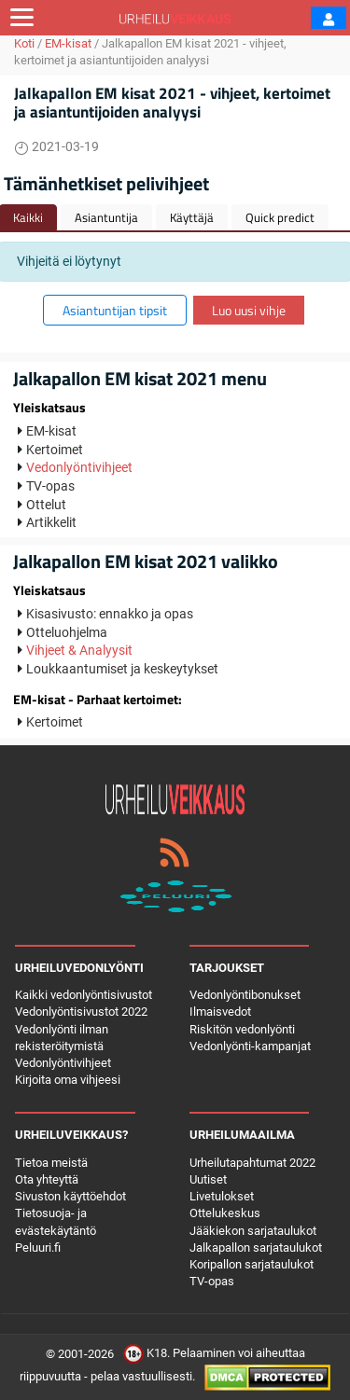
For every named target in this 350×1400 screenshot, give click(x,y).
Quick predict (280, 217)
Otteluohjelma (66, 632)
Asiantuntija (106, 217)
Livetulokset (221, 1196)
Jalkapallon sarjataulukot (255, 1247)
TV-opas (50, 485)
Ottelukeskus (224, 1213)
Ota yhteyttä (46, 1179)
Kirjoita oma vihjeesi (67, 1080)
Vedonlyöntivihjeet (79, 467)
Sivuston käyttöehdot (70, 1196)
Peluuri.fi (38, 1247)
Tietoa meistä (51, 1163)
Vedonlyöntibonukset (245, 995)
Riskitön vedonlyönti (242, 1029)
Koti (24, 43)
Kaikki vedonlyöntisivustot (83, 995)
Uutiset (208, 1179)
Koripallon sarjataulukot (251, 1264)
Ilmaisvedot (220, 1012)
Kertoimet (54, 449)
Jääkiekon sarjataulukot (252, 1231)
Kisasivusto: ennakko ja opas (109, 613)
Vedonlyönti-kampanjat (250, 1046)
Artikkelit (51, 522)
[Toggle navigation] (22, 18)
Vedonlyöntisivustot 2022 (81, 1012)
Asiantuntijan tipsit (115, 310)
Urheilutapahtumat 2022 (252, 1163)
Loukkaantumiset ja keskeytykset (122, 668)
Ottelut (46, 504)
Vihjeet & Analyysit (79, 650)
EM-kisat (68, 43)
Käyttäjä (192, 217)
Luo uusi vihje (249, 310)
